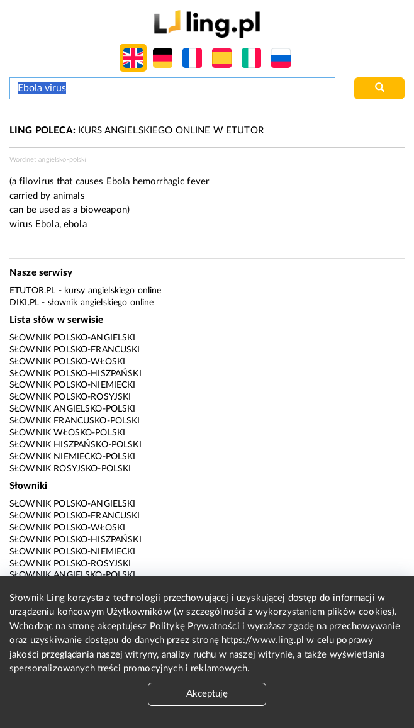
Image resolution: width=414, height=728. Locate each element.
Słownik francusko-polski (74, 421)
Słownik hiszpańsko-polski (75, 444)
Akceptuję (207, 693)
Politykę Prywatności (195, 626)
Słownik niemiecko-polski (72, 456)
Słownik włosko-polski (67, 432)
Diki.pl (24, 302)
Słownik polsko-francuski (74, 349)
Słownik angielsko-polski (72, 409)
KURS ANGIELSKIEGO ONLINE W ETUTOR (136, 130)
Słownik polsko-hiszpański (75, 373)
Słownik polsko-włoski (67, 361)
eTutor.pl (32, 290)
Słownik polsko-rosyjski (70, 397)
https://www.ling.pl (263, 640)
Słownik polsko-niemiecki (72, 385)
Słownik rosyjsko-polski (70, 468)
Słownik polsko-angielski (72, 337)
